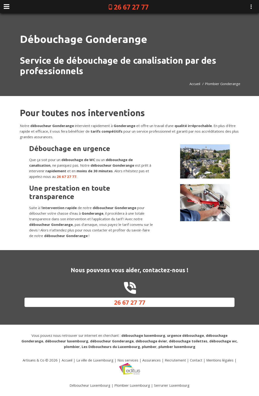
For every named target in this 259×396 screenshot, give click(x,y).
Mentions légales (220, 360)
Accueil (194, 83)
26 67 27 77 (131, 7)
